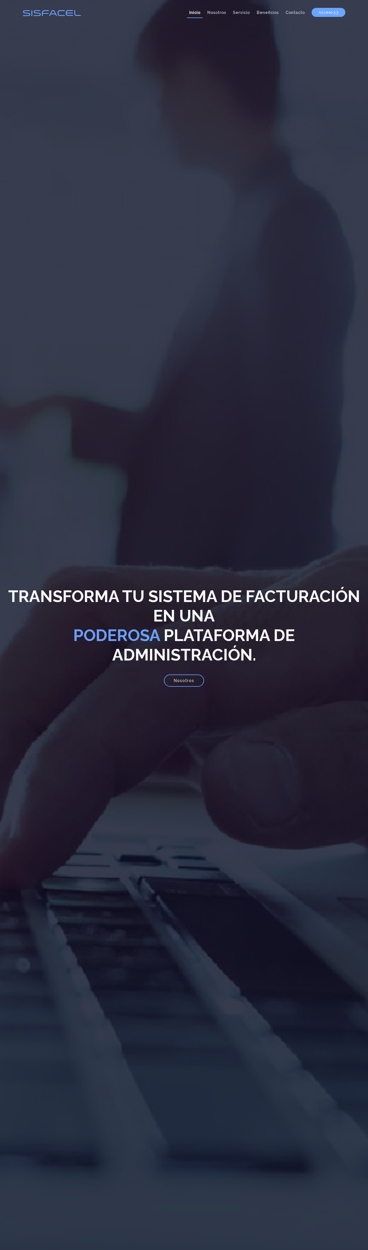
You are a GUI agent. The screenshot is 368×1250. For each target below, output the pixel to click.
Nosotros (216, 12)
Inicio (194, 12)
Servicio (241, 12)
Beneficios (267, 12)
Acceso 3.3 (328, 12)
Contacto (295, 12)
